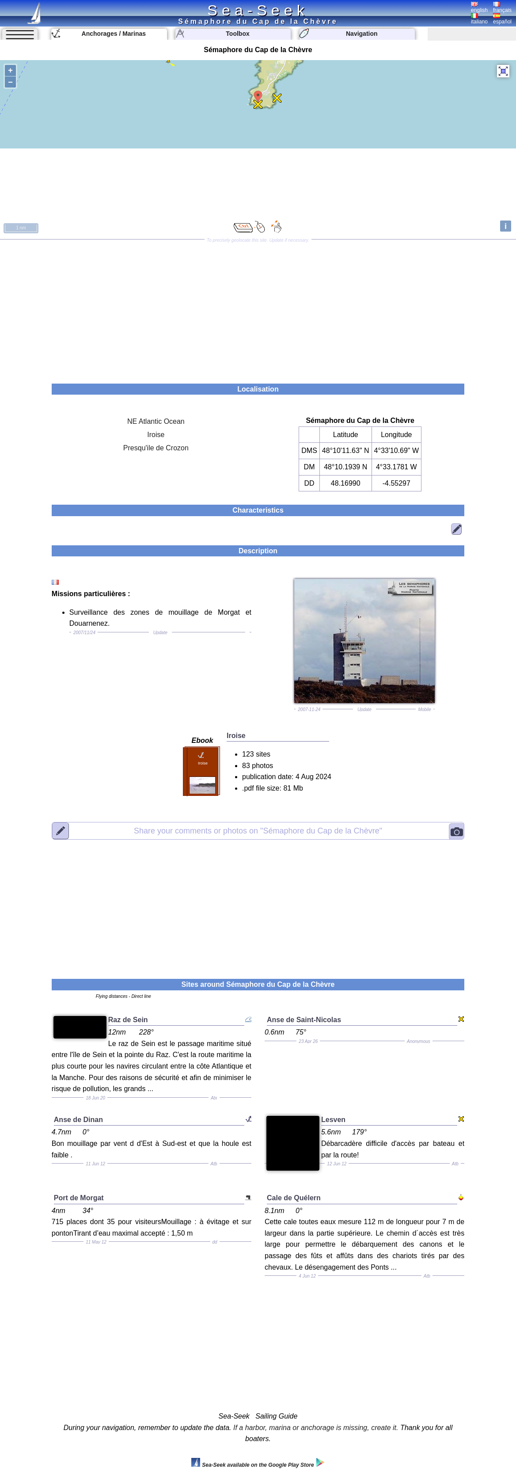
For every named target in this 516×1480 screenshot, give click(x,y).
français (502, 7)
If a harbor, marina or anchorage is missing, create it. (315, 1427)
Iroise (155, 434)
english (479, 7)
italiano (479, 19)
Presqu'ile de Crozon (156, 448)
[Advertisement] (258, 308)
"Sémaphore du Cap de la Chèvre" (258, 830)
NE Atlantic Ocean (156, 421)
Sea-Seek (257, 10)
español (502, 19)
